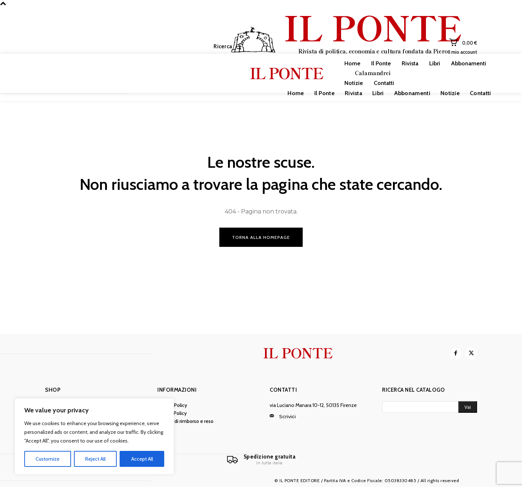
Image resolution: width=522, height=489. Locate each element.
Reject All (95, 459)
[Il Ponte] (261, 461)
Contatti (283, 391)
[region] (94, 436)
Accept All (142, 459)
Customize (47, 459)
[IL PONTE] (346, 46)
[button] (229, 46)
